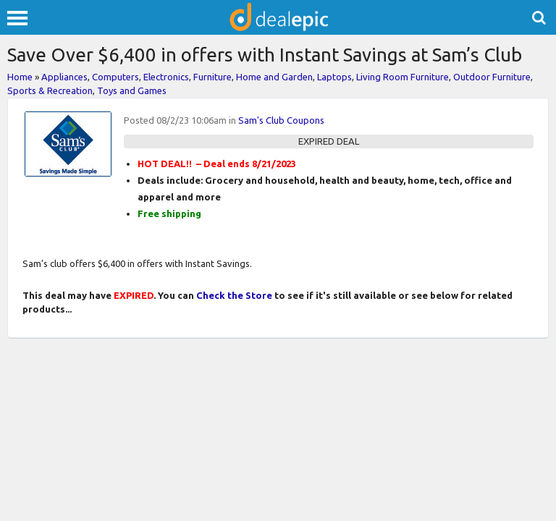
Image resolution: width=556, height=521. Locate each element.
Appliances (64, 77)
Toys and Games (132, 90)
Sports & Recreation (50, 90)
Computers (115, 77)
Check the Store (234, 295)
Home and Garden (274, 77)
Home (20, 77)
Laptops (334, 77)
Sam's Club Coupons (281, 120)
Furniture (212, 77)
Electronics (166, 77)
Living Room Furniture (402, 77)
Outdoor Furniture (492, 77)
